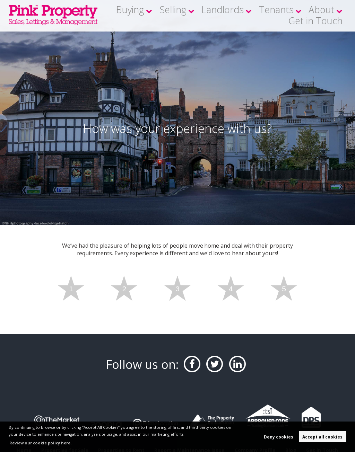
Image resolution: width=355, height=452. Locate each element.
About (287, 15)
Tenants (253, 15)
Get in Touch (326, 15)
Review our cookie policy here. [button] (40, 442)
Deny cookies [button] (278, 437)
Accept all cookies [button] (322, 437)
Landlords (215, 15)
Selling (178, 15)
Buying (146, 15)
